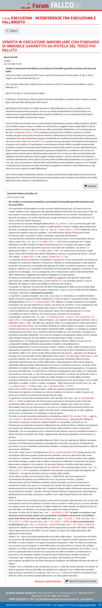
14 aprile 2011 (27, 256)
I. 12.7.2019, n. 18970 (81, 524)
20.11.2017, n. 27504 (19, 521)
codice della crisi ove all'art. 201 (29, 141)
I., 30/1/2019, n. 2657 (59, 512)
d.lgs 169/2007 (53, 467)
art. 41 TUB (61, 281)
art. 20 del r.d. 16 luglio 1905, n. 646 (41, 250)
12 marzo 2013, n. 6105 (50, 241)
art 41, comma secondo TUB (62, 452)
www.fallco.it (87, 599)
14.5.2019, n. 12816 (46, 524)
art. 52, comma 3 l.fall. (76, 416)
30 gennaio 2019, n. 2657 (26, 132)
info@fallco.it (22, 599)
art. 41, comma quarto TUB (41, 302)
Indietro (11, 31)
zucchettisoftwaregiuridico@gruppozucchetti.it (57, 599)
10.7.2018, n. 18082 (59, 521)
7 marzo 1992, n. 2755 (67, 229)
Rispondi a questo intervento (48, 581)
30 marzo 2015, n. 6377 (61, 386)
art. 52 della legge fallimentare (77, 356)
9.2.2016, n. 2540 (72, 518)
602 (96, 159)
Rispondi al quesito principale (81, 581)
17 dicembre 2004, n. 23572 (60, 317)
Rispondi (90, 186)
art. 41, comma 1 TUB (62, 223)
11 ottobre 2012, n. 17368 (22, 386)
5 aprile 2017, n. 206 (58, 256)
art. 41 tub (92, 548)
